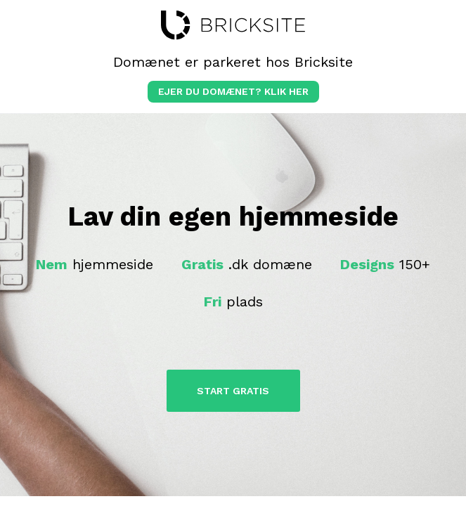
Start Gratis (233, 390)
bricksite (233, 25)
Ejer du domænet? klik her (233, 91)
